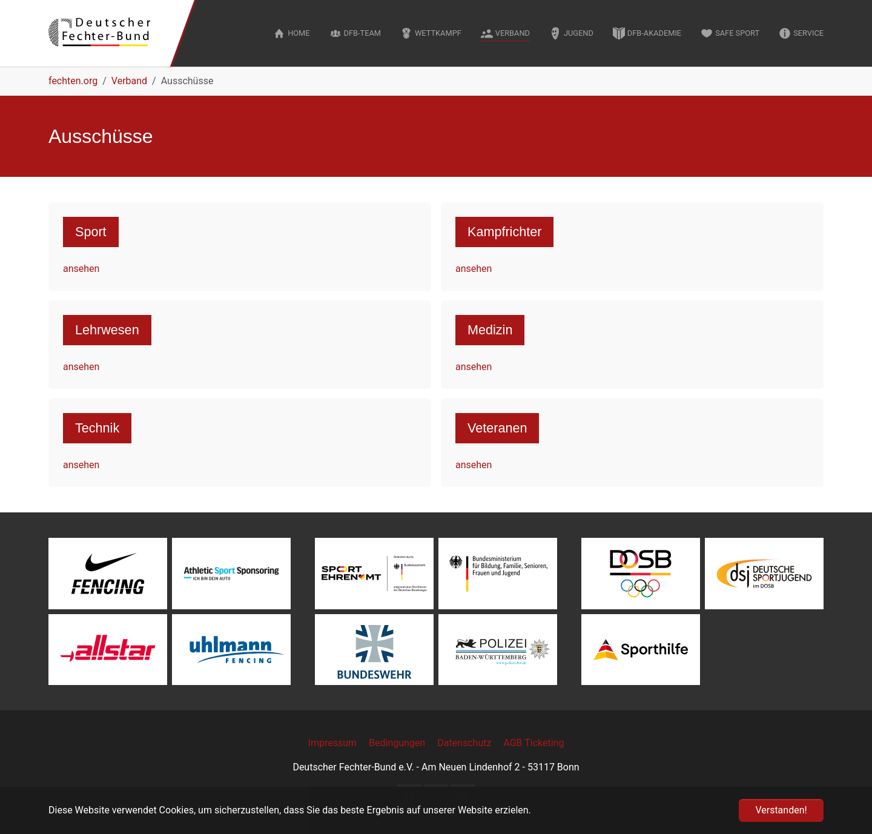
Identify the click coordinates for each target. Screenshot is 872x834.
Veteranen (497, 427)
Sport (91, 231)
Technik (97, 427)
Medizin (489, 329)
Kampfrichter (504, 231)
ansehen (81, 268)
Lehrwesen (107, 329)
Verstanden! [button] (781, 810)
